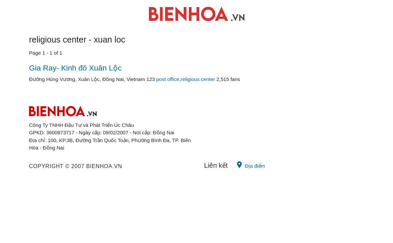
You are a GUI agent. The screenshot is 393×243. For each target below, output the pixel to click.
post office (167, 79)
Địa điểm (250, 165)
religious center (198, 79)
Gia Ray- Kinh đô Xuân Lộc (75, 68)
